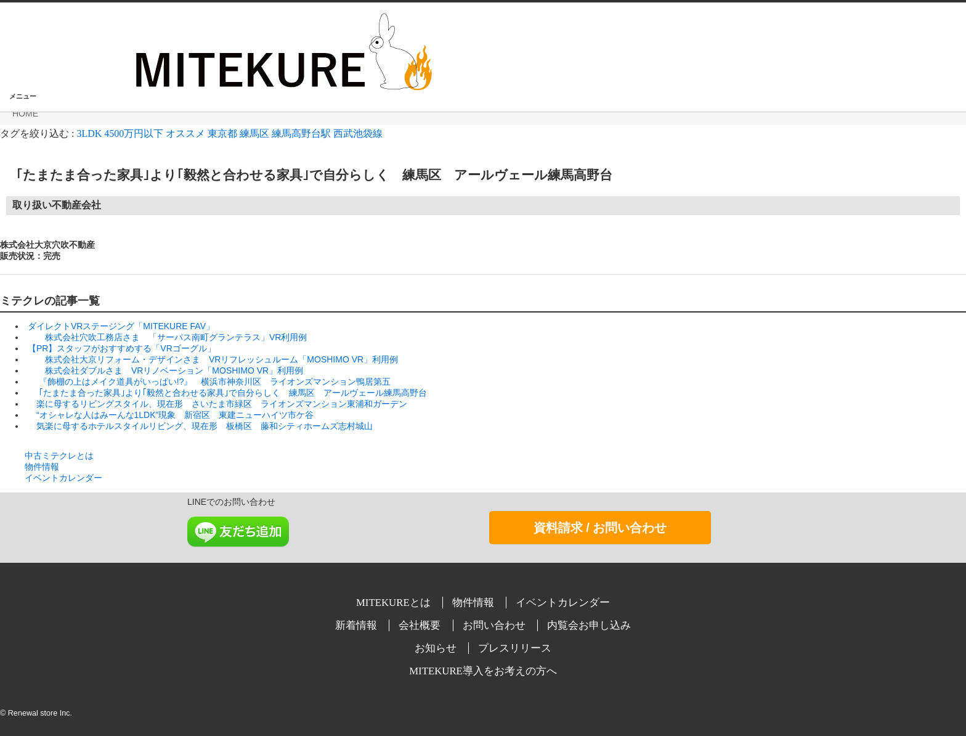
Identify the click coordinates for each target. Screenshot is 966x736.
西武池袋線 (358, 133)
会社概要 (421, 625)
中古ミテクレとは (59, 455)
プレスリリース (514, 648)
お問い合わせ (495, 625)
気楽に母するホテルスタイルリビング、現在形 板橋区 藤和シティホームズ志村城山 (203, 426)
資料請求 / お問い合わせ (600, 527)
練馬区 (254, 133)
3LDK (89, 133)
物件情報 (42, 467)
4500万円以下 (133, 133)
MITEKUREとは (394, 602)
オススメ (185, 133)
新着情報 (357, 625)
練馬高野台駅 (301, 133)
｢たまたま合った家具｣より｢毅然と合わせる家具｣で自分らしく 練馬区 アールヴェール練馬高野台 (306, 175)
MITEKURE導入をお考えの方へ (483, 671)
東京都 (222, 133)
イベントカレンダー (63, 478)
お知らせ (437, 648)
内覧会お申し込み (589, 625)
